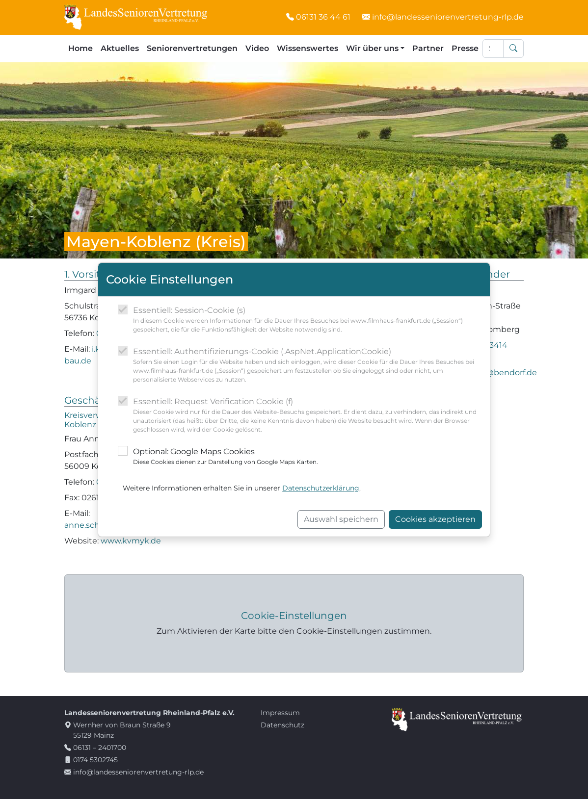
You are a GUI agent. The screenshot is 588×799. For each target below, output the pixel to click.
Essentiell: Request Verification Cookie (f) (307, 415)
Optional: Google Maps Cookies (225, 456)
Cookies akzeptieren (435, 519)
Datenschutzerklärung (320, 488)
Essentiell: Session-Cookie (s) (307, 320)
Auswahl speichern (341, 519)
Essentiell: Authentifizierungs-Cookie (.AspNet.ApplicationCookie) (307, 365)
